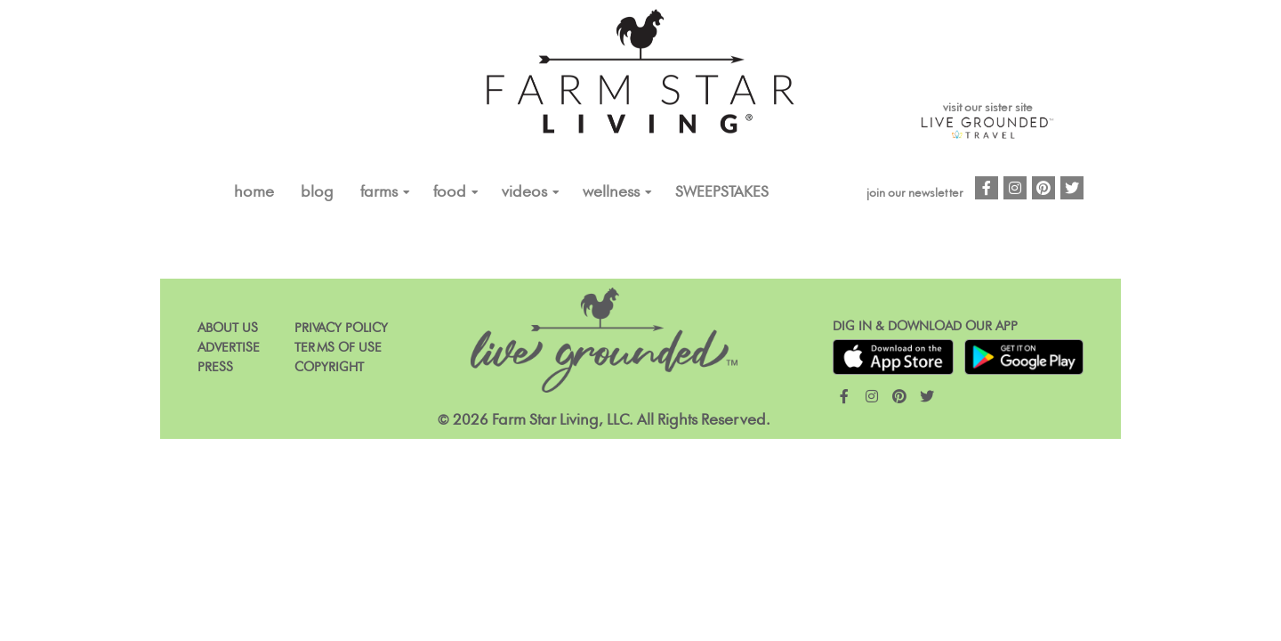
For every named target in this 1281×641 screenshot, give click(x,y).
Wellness (611, 192)
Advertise (228, 347)
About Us (227, 328)
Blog (317, 192)
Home (254, 192)
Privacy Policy (341, 328)
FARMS (379, 192)
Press (215, 367)
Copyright (329, 367)
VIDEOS (524, 192)
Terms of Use (338, 347)
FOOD (449, 192)
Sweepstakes (722, 192)
